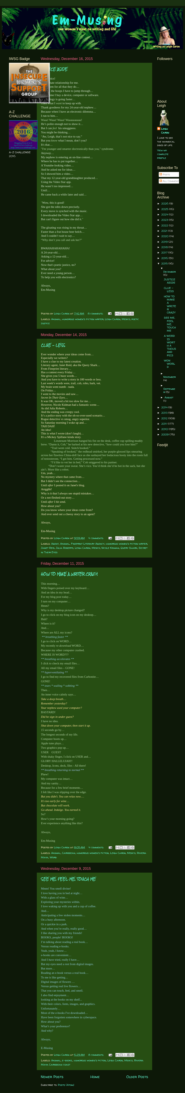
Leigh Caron (112, 319)
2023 (165, 220)
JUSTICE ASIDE (54, 69)
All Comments (170, 181)
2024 (165, 214)
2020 (165, 236)
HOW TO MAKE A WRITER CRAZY (69, 574)
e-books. (67, 1060)
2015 (164, 263)
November (169, 377)
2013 (164, 412)
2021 (164, 231)
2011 (164, 423)
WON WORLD (169, 364)
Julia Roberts (64, 548)
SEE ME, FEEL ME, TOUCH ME (68, 879)
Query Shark (129, 548)
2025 (165, 209)
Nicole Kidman (110, 548)
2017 (164, 252)
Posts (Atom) (66, 1085)
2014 (164, 407)
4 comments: (96, 538)
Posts (165, 174)
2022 (165, 225)
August (169, 397)
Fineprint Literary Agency (87, 543)
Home (95, 1076)
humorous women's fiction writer (82, 319)
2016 (165, 258)
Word (53, 857)
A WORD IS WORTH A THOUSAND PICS (170, 345)
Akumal (56, 319)
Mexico (126, 319)
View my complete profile (162, 154)
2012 (164, 418)
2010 (165, 429)
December (169, 271)
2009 (165, 434)
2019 (164, 242)
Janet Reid (48, 548)
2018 (164, 247)
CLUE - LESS (53, 345)
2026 (165, 203)
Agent (55, 543)
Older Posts (137, 1076)
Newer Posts (52, 1076)
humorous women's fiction (93, 853)
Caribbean (68, 853)
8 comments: (96, 313)
